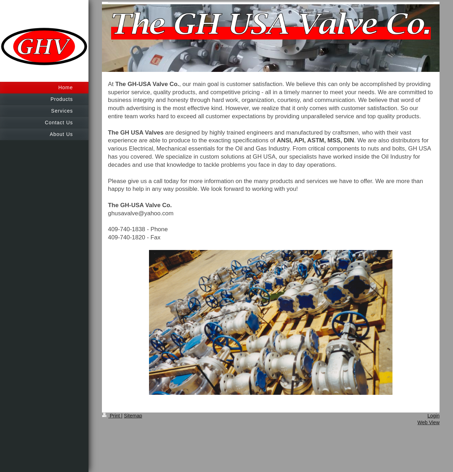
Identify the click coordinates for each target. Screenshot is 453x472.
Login (434, 416)
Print (111, 416)
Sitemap (133, 416)
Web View (428, 422)
